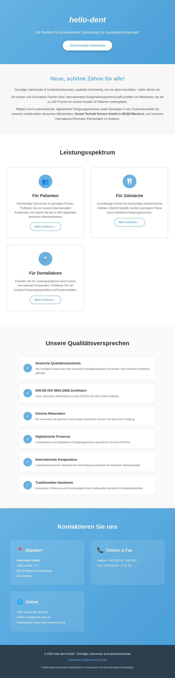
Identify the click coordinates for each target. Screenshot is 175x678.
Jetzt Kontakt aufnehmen (87, 45)
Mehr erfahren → (45, 226)
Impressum (75, 659)
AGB (104, 659)
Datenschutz (91, 659)
